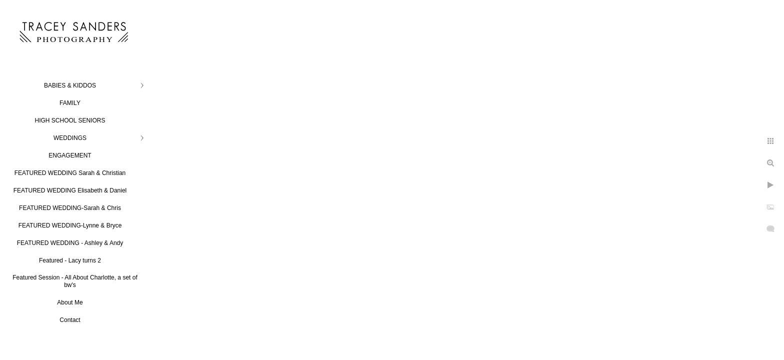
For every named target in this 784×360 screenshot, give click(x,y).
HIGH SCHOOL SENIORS (70, 120)
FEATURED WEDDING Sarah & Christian (70, 173)
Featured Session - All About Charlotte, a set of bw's (74, 281)
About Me (69, 302)
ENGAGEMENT (69, 155)
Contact (70, 320)
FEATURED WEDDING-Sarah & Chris (70, 208)
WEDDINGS (70, 138)
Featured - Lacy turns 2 (70, 260)
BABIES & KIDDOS (70, 85)
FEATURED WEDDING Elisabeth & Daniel (70, 190)
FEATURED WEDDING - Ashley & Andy (70, 243)
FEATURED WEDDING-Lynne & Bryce (70, 225)
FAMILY (70, 103)
